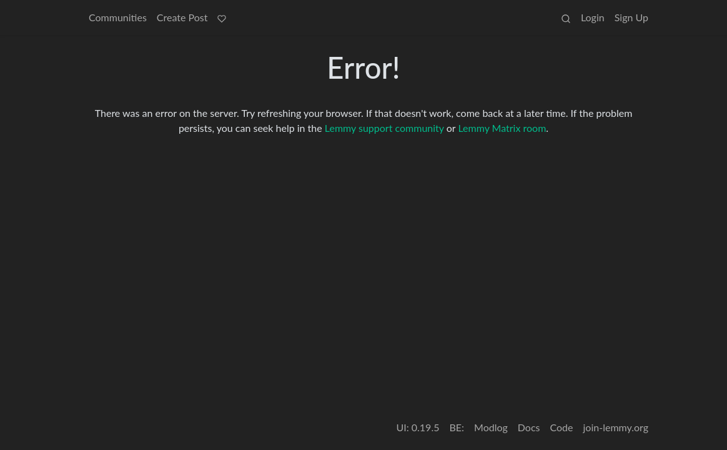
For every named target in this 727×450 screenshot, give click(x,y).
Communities (118, 17)
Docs (529, 427)
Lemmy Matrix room (502, 128)
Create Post (182, 17)
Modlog (491, 427)
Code (561, 427)
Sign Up (631, 17)
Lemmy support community (384, 128)
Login (593, 17)
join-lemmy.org (615, 427)
